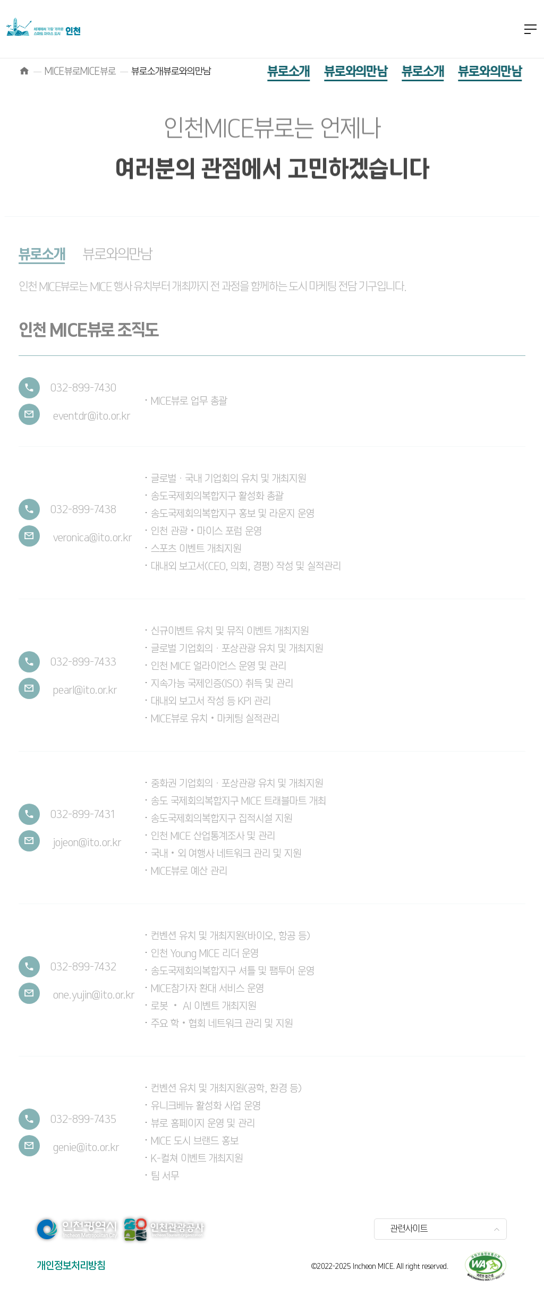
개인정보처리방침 (71, 1266)
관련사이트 (409, 1229)
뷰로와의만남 (339, 72)
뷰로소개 (273, 72)
